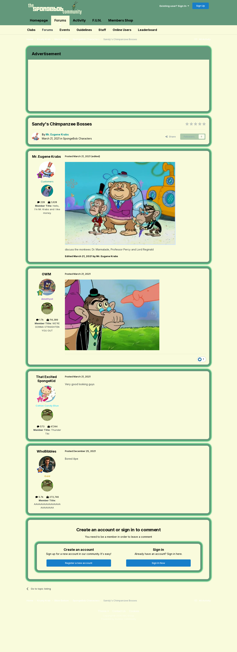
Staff (102, 30)
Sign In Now (158, 562)
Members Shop (120, 20)
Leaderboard (147, 30)
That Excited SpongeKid (46, 379)
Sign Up (200, 5)
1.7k (40, 319)
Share (170, 136)
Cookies (134, 611)
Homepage (39, 20)
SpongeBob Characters (77, 138)
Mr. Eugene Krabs (46, 156)
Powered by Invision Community (118, 619)
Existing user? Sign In (174, 5)
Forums (60, 21)
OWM (46, 274)
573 (40, 426)
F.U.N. (97, 20)
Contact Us (119, 611)
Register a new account (78, 562)
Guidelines (84, 30)
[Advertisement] (95, 85)
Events (65, 30)
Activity (79, 20)
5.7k (39, 496)
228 (41, 202)
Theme (103, 611)
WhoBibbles (46, 451)
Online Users (122, 30)
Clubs (31, 30)
